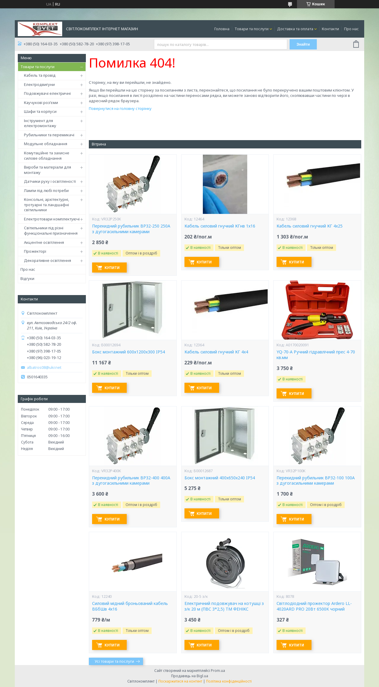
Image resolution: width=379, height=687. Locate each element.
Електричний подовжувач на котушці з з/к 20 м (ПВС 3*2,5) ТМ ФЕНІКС (224, 606)
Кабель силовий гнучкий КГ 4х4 (216, 352)
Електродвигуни (39, 84)
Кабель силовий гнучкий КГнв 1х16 (219, 226)
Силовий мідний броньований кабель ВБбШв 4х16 (130, 606)
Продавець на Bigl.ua (189, 675)
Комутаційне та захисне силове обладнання (46, 155)
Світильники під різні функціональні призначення (51, 230)
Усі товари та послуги (114, 661)
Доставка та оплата (295, 28)
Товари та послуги (252, 28)
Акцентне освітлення (44, 242)
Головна (221, 28)
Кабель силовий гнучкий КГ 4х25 (310, 226)
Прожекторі (35, 251)
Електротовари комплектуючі (52, 219)
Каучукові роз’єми (41, 102)
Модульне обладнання (45, 143)
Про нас (351, 28)
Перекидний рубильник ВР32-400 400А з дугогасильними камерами (131, 480)
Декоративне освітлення (47, 260)
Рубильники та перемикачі (49, 134)
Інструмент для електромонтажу (40, 123)
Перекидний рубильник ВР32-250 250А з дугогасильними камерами (131, 228)
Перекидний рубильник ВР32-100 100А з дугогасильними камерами (316, 480)
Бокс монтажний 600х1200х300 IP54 (128, 352)
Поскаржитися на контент (180, 681)
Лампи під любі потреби (46, 190)
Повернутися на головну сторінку (120, 108)
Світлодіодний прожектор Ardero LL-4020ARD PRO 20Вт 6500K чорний (314, 606)
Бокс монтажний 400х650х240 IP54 (219, 478)
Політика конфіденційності (229, 681)
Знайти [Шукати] (303, 44)
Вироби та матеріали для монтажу (47, 169)
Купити (113, 267)
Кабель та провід (40, 75)
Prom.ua (218, 670)
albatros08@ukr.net (44, 367)
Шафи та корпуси (40, 111)
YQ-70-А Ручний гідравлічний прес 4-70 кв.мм (316, 354)
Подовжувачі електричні (47, 93)
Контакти (330, 28)
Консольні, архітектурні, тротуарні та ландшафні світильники (46, 204)
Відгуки (27, 278)
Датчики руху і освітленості (50, 181)
